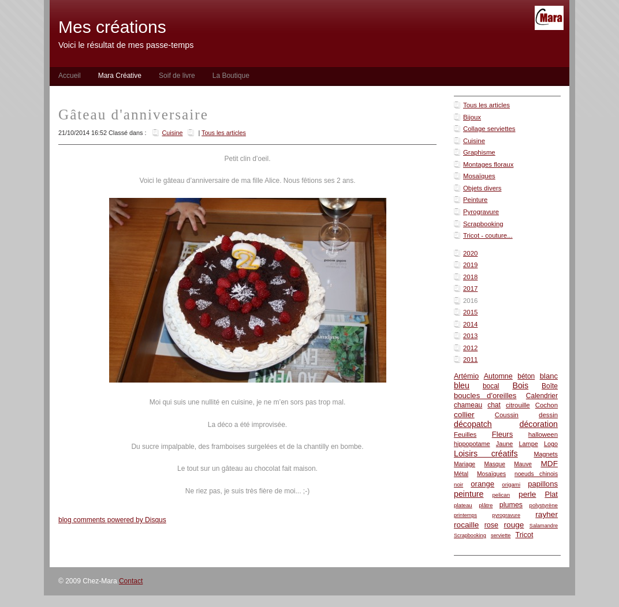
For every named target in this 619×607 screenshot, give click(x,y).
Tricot (525, 535)
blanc (549, 376)
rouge (514, 524)
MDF (549, 463)
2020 (470, 253)
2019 (470, 264)
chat (494, 405)
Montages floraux (488, 164)
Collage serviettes (489, 128)
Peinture (475, 199)
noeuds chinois (536, 474)
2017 (470, 288)
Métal (461, 474)
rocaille (466, 524)
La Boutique (230, 76)
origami (511, 484)
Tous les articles (486, 105)
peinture (469, 494)
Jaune (504, 443)
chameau (468, 405)
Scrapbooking (483, 223)
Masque (494, 464)
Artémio (466, 376)
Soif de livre (177, 76)
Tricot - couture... (488, 235)
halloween (543, 434)
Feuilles (465, 434)
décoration (538, 424)
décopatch (473, 424)
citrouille (518, 405)
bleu (461, 385)
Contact (131, 581)
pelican (501, 495)
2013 (470, 335)
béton (526, 376)
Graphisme (479, 152)
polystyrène (543, 505)
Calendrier (542, 396)
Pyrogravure (481, 211)
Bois (520, 385)
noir (458, 484)
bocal (491, 386)
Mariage (464, 464)
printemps (465, 515)
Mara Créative (119, 76)
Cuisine (474, 140)
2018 (470, 276)
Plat (551, 494)
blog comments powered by (112, 520)
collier (464, 414)
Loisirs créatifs (486, 453)
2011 (470, 359)
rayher (546, 514)
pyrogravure (506, 515)
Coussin (507, 414)
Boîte (550, 386)
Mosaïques (479, 176)
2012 (470, 347)
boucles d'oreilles (485, 395)
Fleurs (502, 434)
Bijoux (472, 117)
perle (527, 494)
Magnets (546, 454)
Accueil (69, 76)
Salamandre (543, 526)
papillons (543, 483)
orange (482, 483)
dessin (548, 414)
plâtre (486, 505)
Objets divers (482, 188)
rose (491, 525)
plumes (511, 505)
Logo (551, 443)
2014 (470, 324)
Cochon (546, 405)
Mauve (523, 464)
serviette (500, 535)
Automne (498, 376)
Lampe (528, 443)
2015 (470, 312)
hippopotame (472, 443)
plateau (463, 505)
